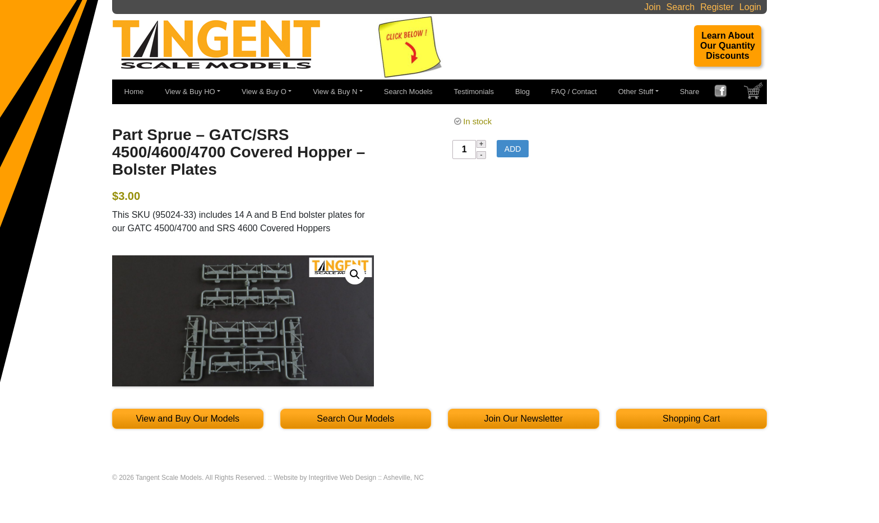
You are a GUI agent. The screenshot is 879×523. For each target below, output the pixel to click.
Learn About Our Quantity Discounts (727, 45)
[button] (355, 274)
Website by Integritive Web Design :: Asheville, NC (349, 478)
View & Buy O (264, 91)
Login (750, 7)
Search (681, 7)
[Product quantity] (464, 149)
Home (134, 91)
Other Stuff (636, 91)
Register (717, 7)
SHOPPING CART (754, 93)
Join (652, 7)
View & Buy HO (190, 91)
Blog (522, 91)
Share (690, 91)
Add (513, 148)
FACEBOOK (724, 92)
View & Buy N (335, 91)
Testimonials (474, 91)
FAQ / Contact (574, 91)
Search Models (408, 91)
